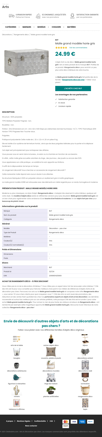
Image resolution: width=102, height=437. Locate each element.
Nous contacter (31, 426)
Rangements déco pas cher (73, 80)
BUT (88, 65)
